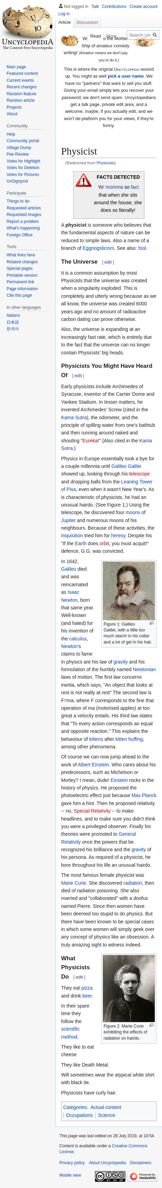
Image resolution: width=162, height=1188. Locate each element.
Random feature (21, 93)
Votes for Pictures (23, 174)
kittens (96, 739)
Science (106, 1115)
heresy (118, 535)
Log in (64, 13)
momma (114, 187)
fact (135, 187)
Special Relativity (92, 811)
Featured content (22, 73)
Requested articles (24, 208)
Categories (75, 1107)
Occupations (79, 1115)
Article (64, 22)
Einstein (119, 780)
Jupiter (68, 520)
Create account (144, 6)
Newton (69, 646)
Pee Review (18, 154)
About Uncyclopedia (107, 1162)
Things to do (18, 201)
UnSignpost (17, 181)
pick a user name (126, 76)
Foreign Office (19, 235)
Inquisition (72, 535)
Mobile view (70, 1175)
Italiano (13, 315)
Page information (22, 288)
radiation (133, 883)
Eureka (90, 440)
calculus (78, 638)
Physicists (106, 162)
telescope (139, 474)
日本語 (13, 322)
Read (93, 36)
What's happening (23, 228)
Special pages (19, 268)
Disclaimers (140, 1162)
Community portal (23, 140)
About (12, 113)
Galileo (68, 569)
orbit (104, 543)
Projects (14, 107)
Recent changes (22, 87)
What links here (21, 255)
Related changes (22, 261)
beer (87, 996)
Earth (80, 543)
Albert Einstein (93, 764)
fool (142, 248)
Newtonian (144, 669)
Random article (21, 100)
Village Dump (19, 147)
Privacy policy (72, 1162)
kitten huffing (129, 739)
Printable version (22, 275)
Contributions (114, 6)
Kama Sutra (74, 417)
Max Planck (144, 795)
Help (11, 134)
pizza (87, 988)
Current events (20, 80)
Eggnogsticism (98, 248)
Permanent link (20, 281)
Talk (95, 6)
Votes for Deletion (23, 167)
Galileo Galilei (126, 466)
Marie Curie (73, 883)
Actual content (105, 1107)
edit (108, 262)
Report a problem (23, 221)
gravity (121, 662)
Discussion (87, 22)
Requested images (24, 214)
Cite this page (19, 295)
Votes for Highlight (23, 161)
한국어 (13, 328)
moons (133, 512)
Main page (16, 67)
